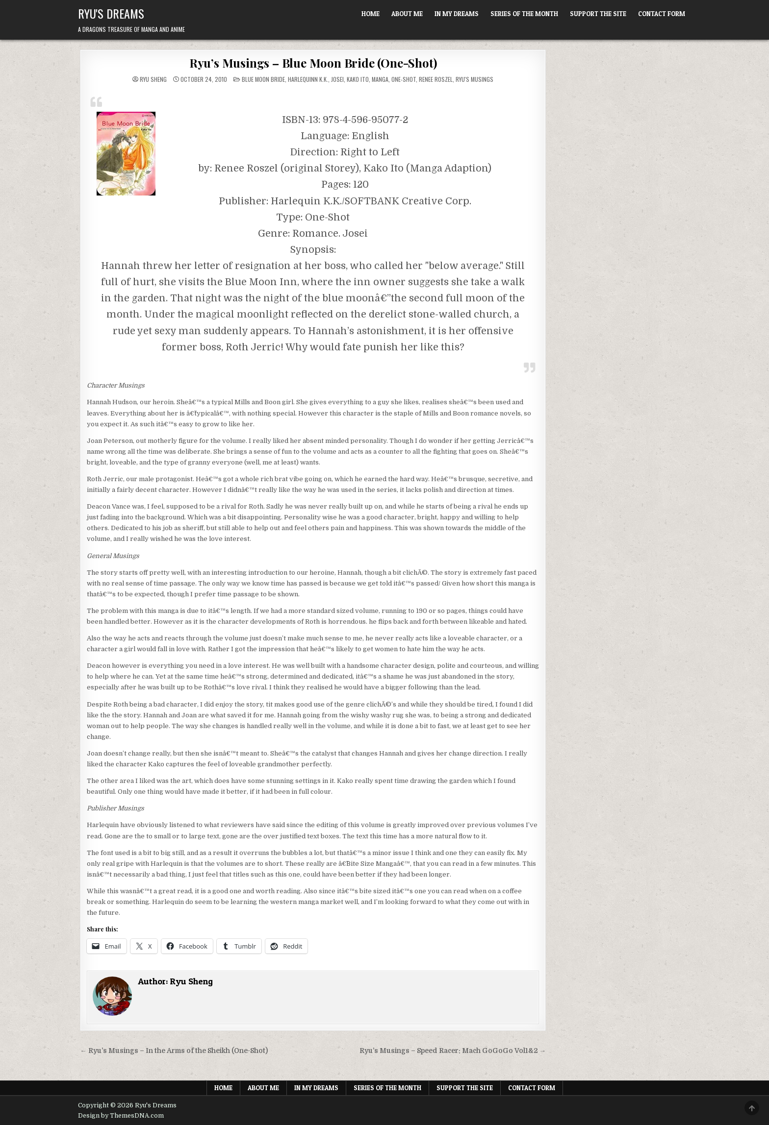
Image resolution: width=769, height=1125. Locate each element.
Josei (337, 79)
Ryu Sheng (153, 79)
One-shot (403, 79)
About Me (407, 14)
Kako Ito (358, 79)
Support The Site (598, 14)
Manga (380, 79)
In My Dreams (457, 14)
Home (370, 14)
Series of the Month (524, 14)
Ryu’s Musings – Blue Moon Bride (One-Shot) (313, 63)
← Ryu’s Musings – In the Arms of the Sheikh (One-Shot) (174, 1050)
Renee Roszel (436, 79)
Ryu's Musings (474, 79)
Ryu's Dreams (111, 13)
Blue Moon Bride (263, 79)
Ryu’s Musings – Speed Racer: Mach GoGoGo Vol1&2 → (452, 1050)
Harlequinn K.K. (308, 79)
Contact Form (661, 14)
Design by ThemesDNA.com (121, 1115)
